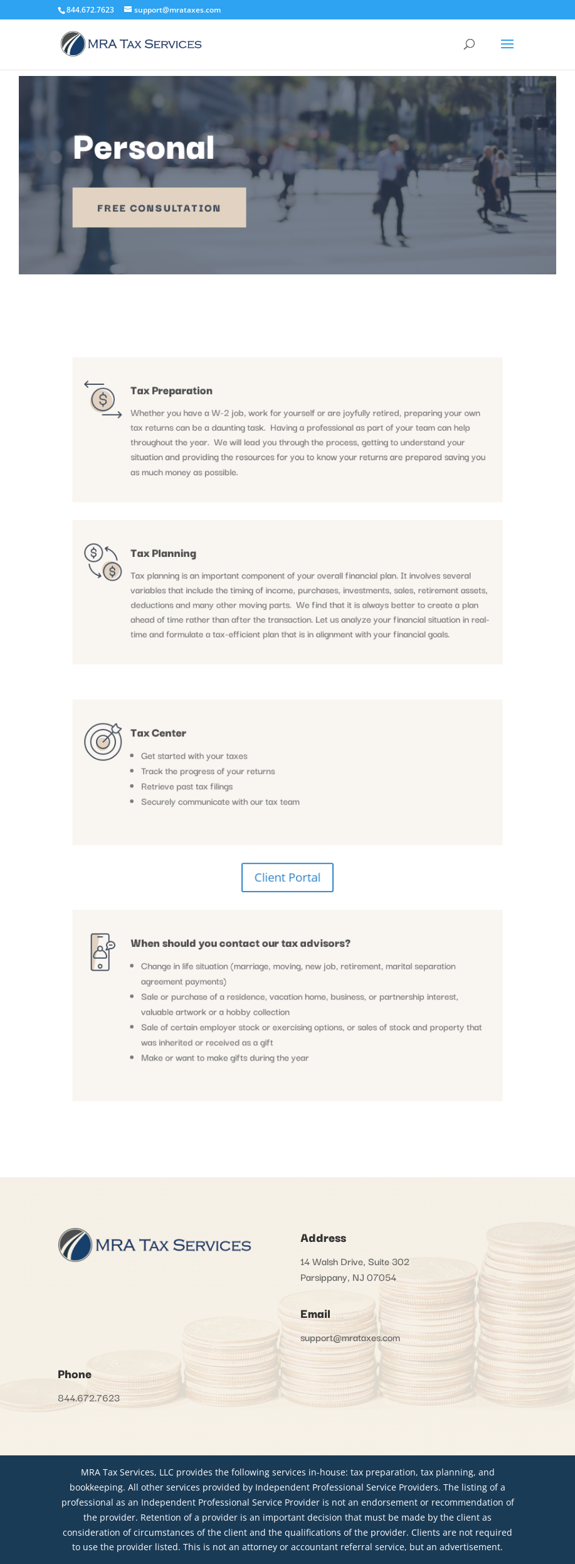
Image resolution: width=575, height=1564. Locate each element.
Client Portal (288, 863)
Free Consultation (171, 204)
